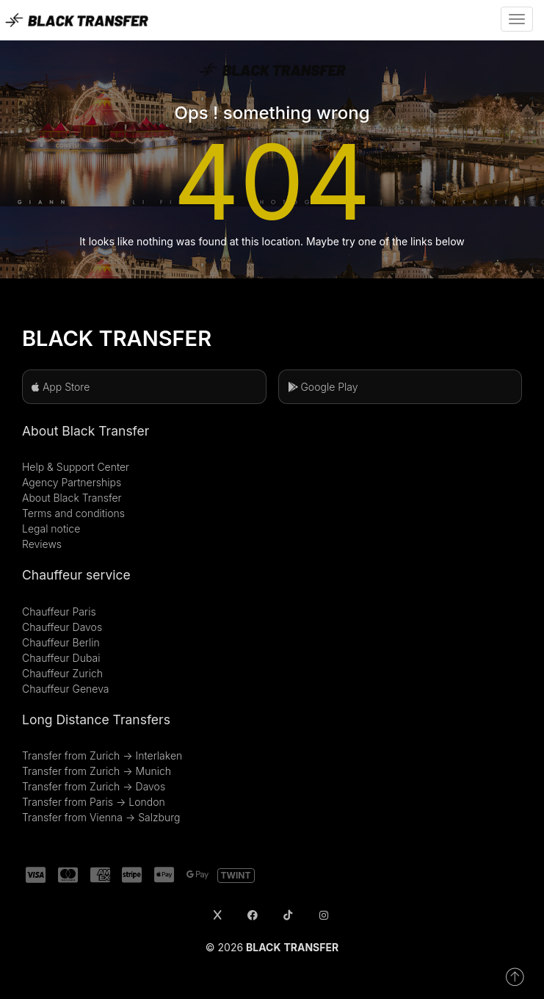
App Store (61, 387)
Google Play (323, 387)
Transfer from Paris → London (93, 802)
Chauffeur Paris (59, 611)
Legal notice (51, 528)
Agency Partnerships (71, 482)
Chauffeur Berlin (61, 642)
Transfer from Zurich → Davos (93, 786)
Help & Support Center (75, 467)
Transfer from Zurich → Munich (96, 771)
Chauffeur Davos (62, 627)
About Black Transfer (72, 497)
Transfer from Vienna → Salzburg (101, 817)
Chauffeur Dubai (61, 658)
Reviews (42, 544)
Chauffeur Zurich (62, 673)
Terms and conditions (73, 513)
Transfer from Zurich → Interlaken (102, 755)
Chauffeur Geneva (65, 688)
